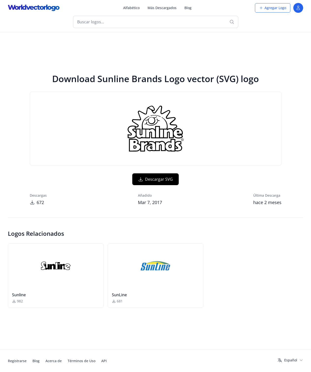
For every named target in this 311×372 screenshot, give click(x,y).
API (104, 360)
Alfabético (131, 7)
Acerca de (53, 360)
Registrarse (17, 360)
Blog (188, 7)
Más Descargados (162, 7)
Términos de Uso (81, 360)
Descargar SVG (155, 179)
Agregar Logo (272, 7)
